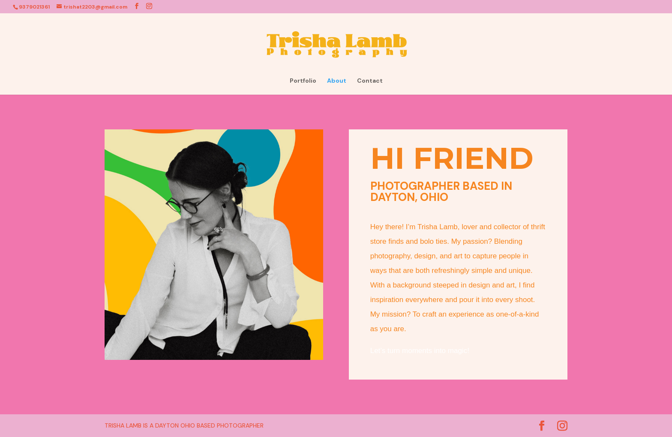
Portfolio (303, 81)
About (336, 81)
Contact (370, 81)
